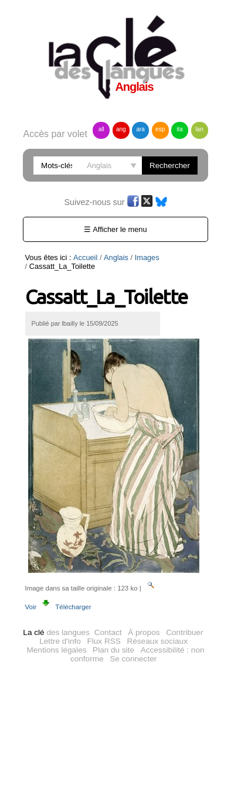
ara (140, 129)
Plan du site (113, 650)
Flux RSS (103, 641)
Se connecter (133, 658)
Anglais (116, 257)
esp (160, 129)
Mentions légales (56, 650)
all (101, 129)
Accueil (85, 257)
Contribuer (184, 632)
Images (147, 257)
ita (179, 129)
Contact (108, 632)
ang (121, 129)
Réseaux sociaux (157, 641)
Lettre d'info (60, 641)
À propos (143, 632)
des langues (56, 632)
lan (199, 129)
